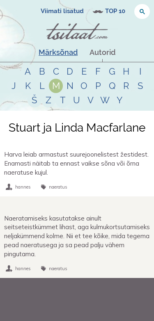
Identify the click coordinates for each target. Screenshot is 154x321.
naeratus (58, 187)
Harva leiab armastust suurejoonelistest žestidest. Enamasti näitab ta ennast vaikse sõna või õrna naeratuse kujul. (76, 163)
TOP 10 (115, 11)
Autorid (102, 52)
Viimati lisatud (62, 11)
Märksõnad (58, 52)
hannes (23, 187)
